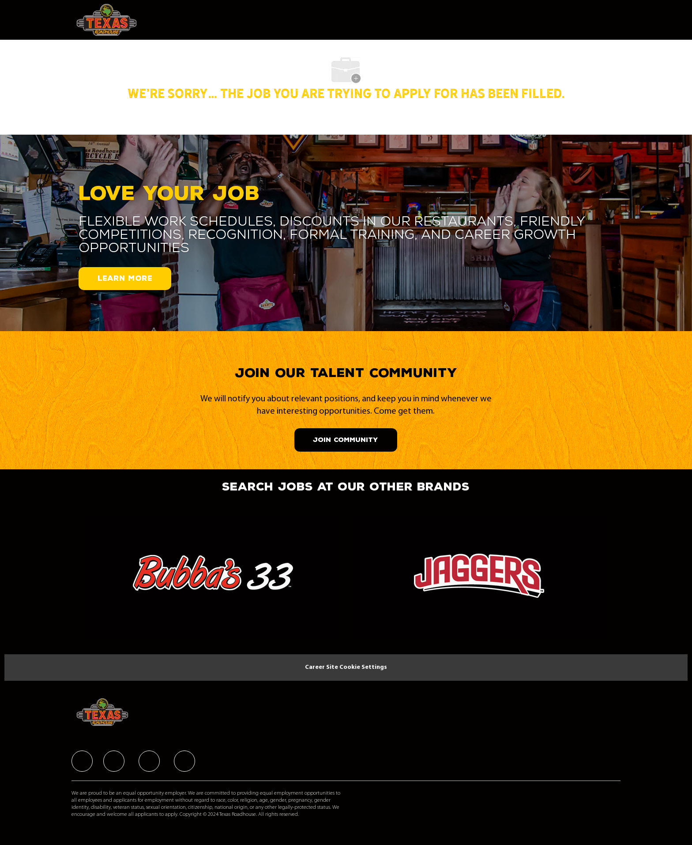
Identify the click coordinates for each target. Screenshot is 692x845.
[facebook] (82, 761)
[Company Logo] (109, 20)
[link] (213, 580)
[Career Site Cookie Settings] (346, 667)
